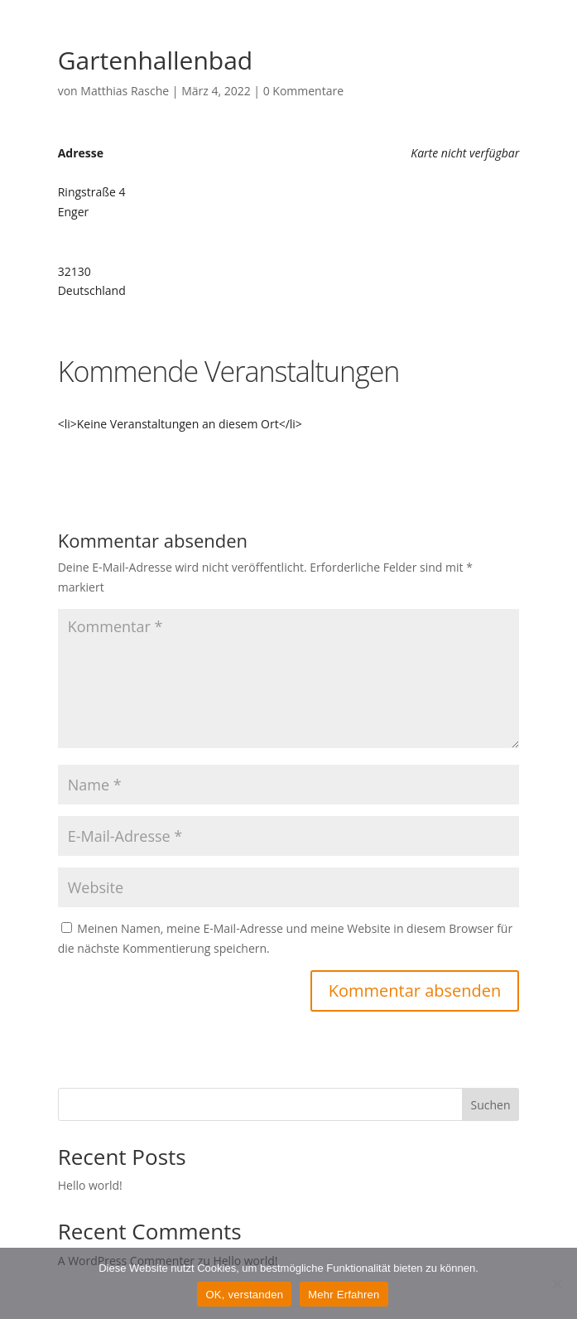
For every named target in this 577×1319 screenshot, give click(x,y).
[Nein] (556, 1283)
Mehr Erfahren (343, 1294)
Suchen (490, 1105)
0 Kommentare (303, 91)
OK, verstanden (244, 1294)
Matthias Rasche (124, 91)
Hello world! (90, 1185)
